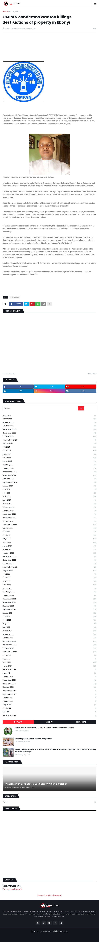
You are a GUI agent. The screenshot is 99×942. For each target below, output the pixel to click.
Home (5, 11)
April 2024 (49, 500)
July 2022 (49, 574)
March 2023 (49, 546)
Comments (81, 722)
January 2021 (49, 637)
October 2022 (49, 563)
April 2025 (49, 457)
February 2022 (49, 592)
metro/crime (14, 11)
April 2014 (49, 712)
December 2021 (49, 599)
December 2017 (49, 690)
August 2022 (49, 570)
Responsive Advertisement (49, 895)
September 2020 (49, 652)
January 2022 (49, 595)
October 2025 (49, 436)
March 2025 (49, 461)
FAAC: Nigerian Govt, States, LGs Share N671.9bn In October (36, 784)
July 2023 (49, 531)
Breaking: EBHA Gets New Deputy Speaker (33, 739)
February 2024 (49, 507)
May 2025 (49, 454)
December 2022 (49, 556)
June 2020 (49, 655)
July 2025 (49, 447)
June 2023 (49, 535)
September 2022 (49, 567)
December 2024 (49, 471)
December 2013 (49, 715)
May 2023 (49, 539)
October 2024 (49, 479)
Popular (18, 722)
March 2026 (49, 419)
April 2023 (49, 542)
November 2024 (49, 475)
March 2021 (49, 630)
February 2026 (49, 422)
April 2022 (49, 584)
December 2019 (49, 669)
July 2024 (49, 489)
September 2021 (49, 609)
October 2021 (49, 606)
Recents (49, 722)
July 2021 (49, 616)
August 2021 (49, 613)
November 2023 (49, 517)
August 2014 (49, 704)
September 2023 (49, 524)
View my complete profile (12, 889)
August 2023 (49, 528)
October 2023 (49, 521)
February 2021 (49, 634)
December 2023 (49, 514)
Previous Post (9, 373)
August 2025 (49, 443)
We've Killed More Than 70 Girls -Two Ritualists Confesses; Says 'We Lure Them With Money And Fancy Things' (55, 750)
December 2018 (49, 680)
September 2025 (49, 440)
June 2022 (49, 577)
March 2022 (49, 588)
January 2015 (49, 701)
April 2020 (49, 662)
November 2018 (49, 683)
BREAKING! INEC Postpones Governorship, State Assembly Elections (44, 728)
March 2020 (49, 666)
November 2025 (49, 433)
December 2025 (49, 429)
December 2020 (49, 641)
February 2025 (49, 464)
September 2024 (49, 482)
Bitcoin (49, 802)
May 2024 (49, 496)
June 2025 (49, 450)
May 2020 (49, 659)
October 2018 (49, 687)
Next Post (91, 373)
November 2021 (49, 602)
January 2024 (49, 510)
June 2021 (49, 620)
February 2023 (49, 549)
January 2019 (49, 676)
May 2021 (49, 623)
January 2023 (49, 553)
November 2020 (49, 644)
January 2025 (49, 468)
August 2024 (49, 486)
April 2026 (49, 415)
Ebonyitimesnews (12, 886)
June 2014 (49, 708)
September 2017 (49, 694)
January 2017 (49, 697)
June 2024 (49, 493)
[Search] (40, 408)
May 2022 (49, 581)
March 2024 (49, 503)
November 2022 (49, 560)
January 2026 (49, 426)
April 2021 (49, 627)
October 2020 (49, 648)
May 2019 (49, 673)
